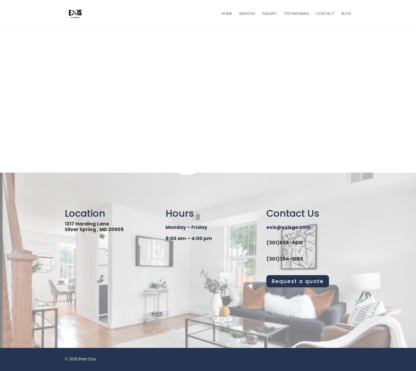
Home (227, 14)
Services (247, 14)
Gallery (269, 14)
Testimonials (296, 14)
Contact (325, 14)
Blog (346, 14)
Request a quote (298, 281)
